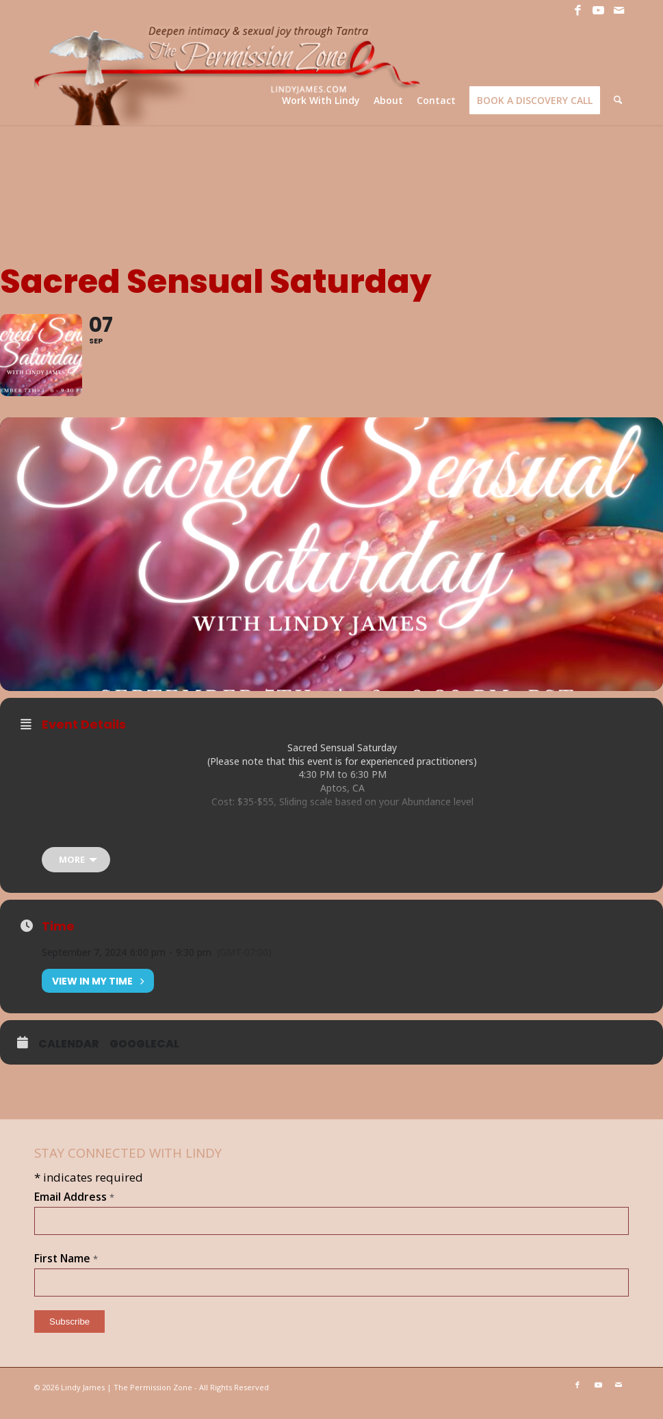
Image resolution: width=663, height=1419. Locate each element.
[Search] (618, 100)
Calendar (68, 1056)
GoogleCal (144, 1056)
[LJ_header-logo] (230, 73)
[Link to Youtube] (598, 10)
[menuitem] (321, 100)
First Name (66, 1269)
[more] (76, 871)
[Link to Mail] (618, 10)
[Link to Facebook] (577, 10)
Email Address (74, 1208)
